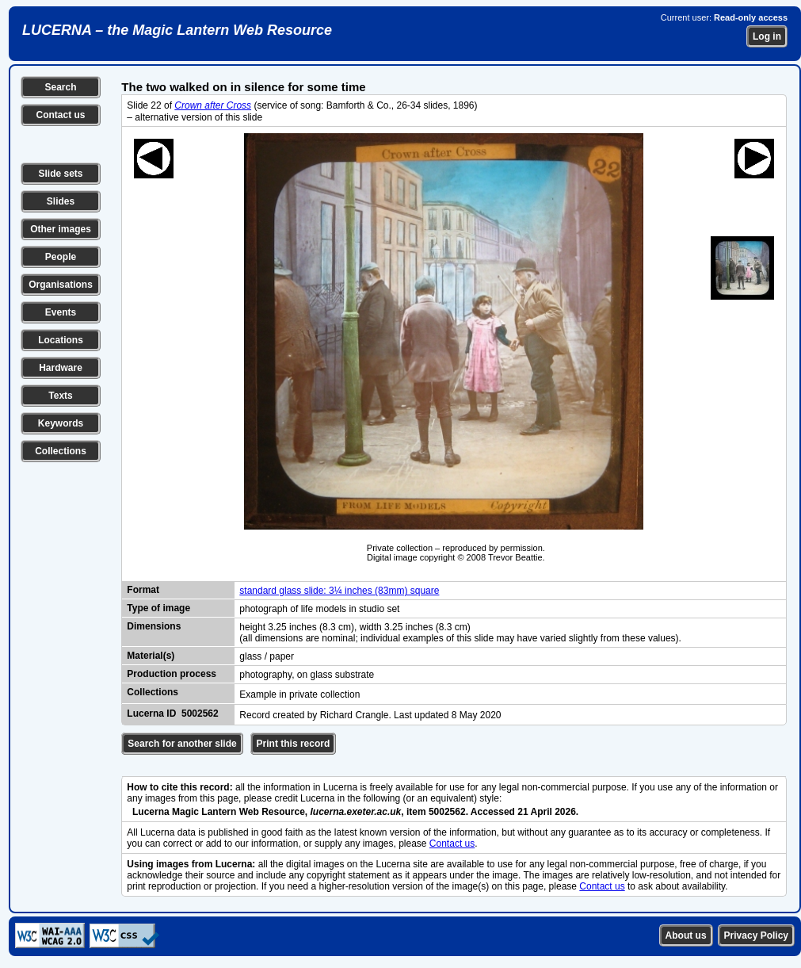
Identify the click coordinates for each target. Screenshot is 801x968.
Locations (60, 340)
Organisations (61, 284)
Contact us (60, 115)
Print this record (293, 743)
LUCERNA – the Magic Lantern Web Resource (177, 30)
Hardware (60, 367)
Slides (60, 201)
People (60, 256)
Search (60, 87)
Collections (60, 451)
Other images (60, 229)
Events (60, 312)
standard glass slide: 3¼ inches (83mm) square (339, 590)
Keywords (60, 423)
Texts (60, 395)
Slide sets (60, 173)
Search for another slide (182, 743)
